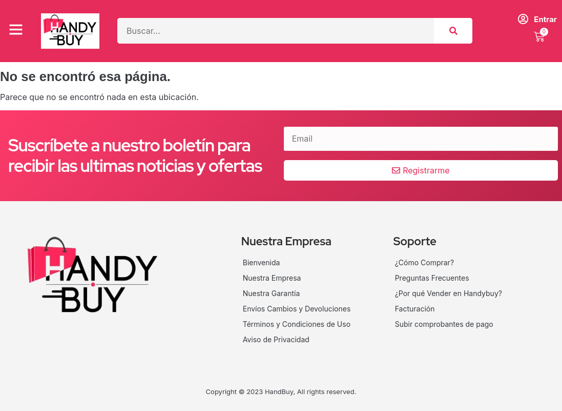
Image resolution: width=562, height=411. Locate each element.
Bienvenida (261, 262)
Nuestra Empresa (272, 277)
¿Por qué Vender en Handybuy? (448, 293)
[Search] (453, 31)
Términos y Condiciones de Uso (296, 324)
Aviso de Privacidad (276, 339)
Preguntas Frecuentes (432, 277)
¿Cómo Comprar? (424, 262)
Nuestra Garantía (271, 293)
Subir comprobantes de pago (444, 324)
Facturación (415, 308)
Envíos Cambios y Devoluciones (297, 308)
